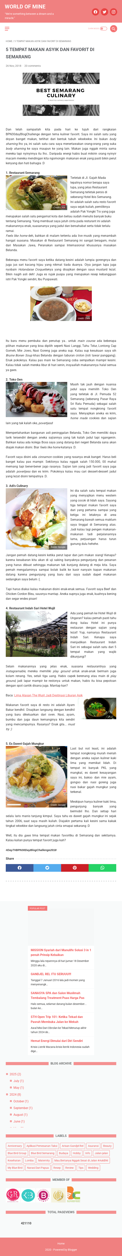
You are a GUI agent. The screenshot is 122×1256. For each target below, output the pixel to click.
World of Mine (26, 4)
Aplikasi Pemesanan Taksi (42, 1145)
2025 (15, 1074)
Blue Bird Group (17, 1152)
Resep (57, 1167)
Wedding (93, 1167)
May (18, 1087)
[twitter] (103, 10)
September (23, 1107)
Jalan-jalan (101, 1152)
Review (69, 1167)
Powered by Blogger (65, 1250)
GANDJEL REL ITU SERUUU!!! (51, 973)
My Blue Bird (15, 1167)
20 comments (32, 63)
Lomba (29, 1160)
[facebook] (94, 10)
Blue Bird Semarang (42, 1152)
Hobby (77, 1152)
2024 (15, 1094)
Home (61, 1243)
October (21, 1101)
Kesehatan (14, 1160)
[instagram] (112, 10)
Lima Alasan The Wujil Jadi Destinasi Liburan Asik (48, 693)
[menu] (8, 25)
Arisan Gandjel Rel (72, 1145)
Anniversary (15, 1145)
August (20, 1114)
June (19, 1121)
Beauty (107, 1145)
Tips (80, 1167)
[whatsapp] (102, 866)
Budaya (63, 1152)
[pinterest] (75, 866)
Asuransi (93, 1145)
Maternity (44, 1160)
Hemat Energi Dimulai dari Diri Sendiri (57, 1040)
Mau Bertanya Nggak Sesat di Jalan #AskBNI (81, 1160)
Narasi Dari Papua (38, 1167)
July (18, 1080)
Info (87, 1152)
